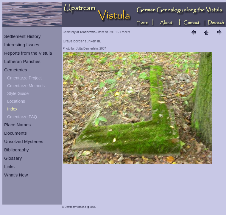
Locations (16, 101)
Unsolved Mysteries (23, 141)
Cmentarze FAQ (22, 116)
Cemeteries (15, 69)
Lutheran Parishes (22, 61)
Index (12, 109)
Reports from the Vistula (28, 53)
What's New (16, 174)
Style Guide (18, 93)
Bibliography (16, 149)
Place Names (17, 124)
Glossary (13, 158)
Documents (15, 133)
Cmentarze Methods (26, 85)
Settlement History (22, 36)
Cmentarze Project (24, 78)
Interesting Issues (21, 44)
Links (9, 166)
